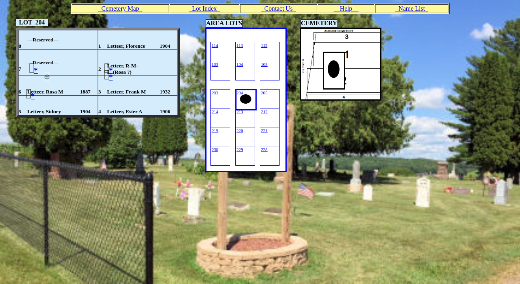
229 (240, 149)
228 (264, 149)
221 (264, 130)
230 (215, 149)
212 (264, 111)
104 (240, 64)
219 (215, 130)
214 (215, 111)
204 (240, 92)
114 (215, 45)
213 (240, 111)
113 (240, 45)
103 (215, 64)
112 (264, 45)
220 (240, 130)
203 (215, 92)
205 (264, 92)
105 (264, 64)
